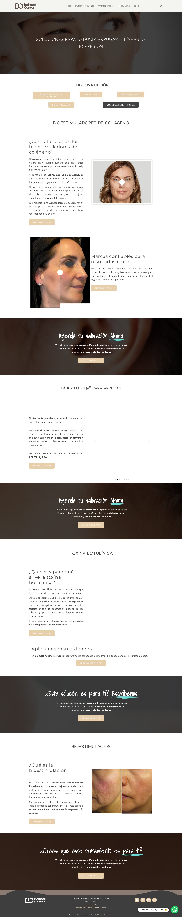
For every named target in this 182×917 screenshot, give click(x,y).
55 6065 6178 (90, 901)
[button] (95, 437)
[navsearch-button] (161, 6)
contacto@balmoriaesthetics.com (91, 904)
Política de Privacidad (104, 912)
